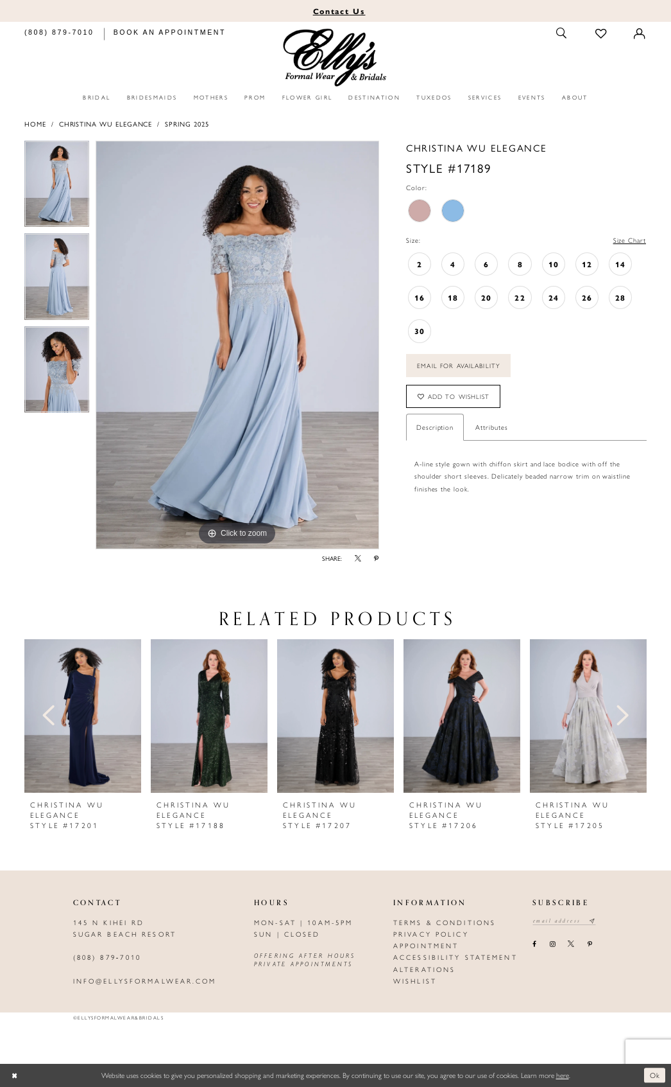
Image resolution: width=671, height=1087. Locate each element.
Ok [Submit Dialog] (655, 1075)
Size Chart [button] (629, 240)
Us (339, 11)
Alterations (424, 969)
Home (35, 123)
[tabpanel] (56, 187)
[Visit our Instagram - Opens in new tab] (552, 944)
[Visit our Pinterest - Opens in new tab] (589, 944)
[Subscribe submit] (592, 921)
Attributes (491, 427)
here (562, 1075)
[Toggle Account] (640, 34)
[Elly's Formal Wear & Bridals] (335, 57)
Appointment (426, 945)
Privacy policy (431, 934)
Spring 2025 (186, 123)
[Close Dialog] (14, 1075)
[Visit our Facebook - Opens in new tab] (534, 944)
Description (435, 427)
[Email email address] (564, 921)
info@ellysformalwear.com (145, 980)
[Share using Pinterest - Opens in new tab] (376, 559)
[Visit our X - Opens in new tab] (571, 944)
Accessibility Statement (455, 957)
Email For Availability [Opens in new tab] (458, 365)
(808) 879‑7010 (107, 957)
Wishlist (415, 980)
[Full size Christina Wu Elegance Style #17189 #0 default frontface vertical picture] (237, 345)
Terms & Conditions (444, 922)
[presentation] (82, 716)
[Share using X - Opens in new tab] (358, 559)
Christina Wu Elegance (106, 123)
